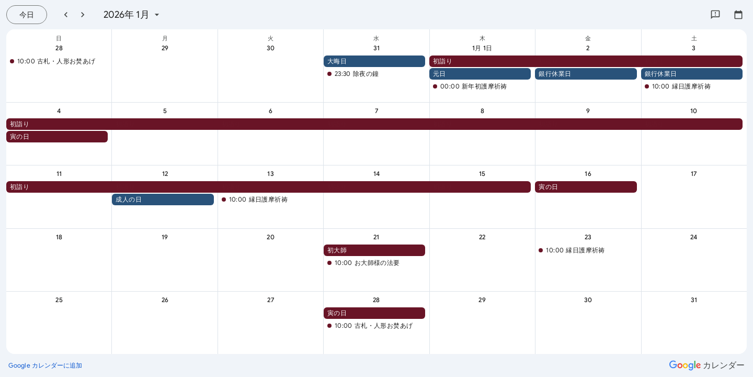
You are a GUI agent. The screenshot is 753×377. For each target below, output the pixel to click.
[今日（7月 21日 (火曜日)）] (26, 14)
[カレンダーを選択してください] (738, 14)
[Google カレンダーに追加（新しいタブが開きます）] (45, 365)
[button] (57, 61)
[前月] (66, 14)
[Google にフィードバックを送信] (715, 14)
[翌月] (82, 14)
